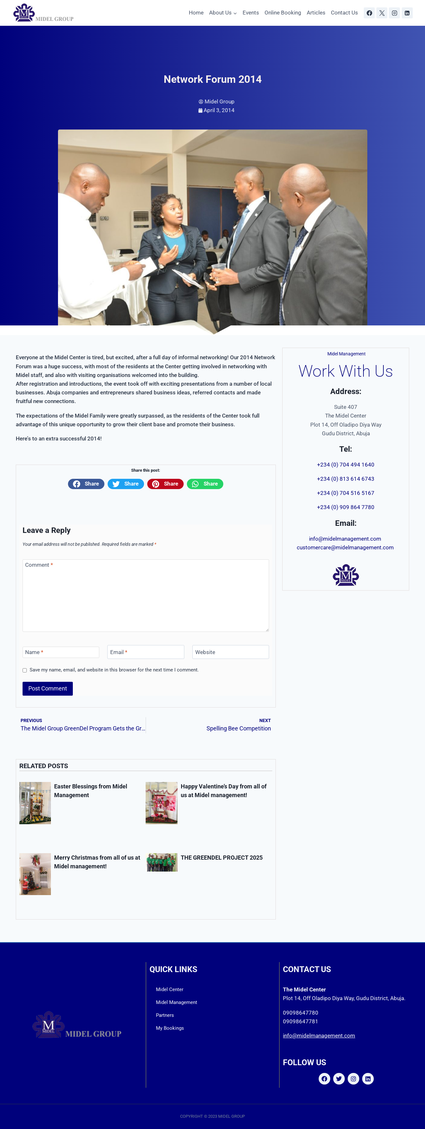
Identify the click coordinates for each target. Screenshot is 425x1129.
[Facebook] (369, 12)
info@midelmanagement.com (345, 539)
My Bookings (170, 1028)
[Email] (145, 652)
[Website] (230, 652)
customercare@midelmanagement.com (346, 547)
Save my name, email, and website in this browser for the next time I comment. (114, 670)
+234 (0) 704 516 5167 (345, 493)
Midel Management (176, 1002)
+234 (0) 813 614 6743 (345, 479)
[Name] (61, 652)
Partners (165, 1015)
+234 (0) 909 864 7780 (345, 507)
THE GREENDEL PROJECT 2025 (222, 857)
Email (118, 652)
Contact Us (344, 12)
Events (251, 12)
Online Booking (283, 12)
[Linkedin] (407, 12)
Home (196, 12)
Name (34, 652)
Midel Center (169, 989)
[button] (86, 484)
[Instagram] (394, 12)
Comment (39, 565)
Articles (316, 12)
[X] (381, 12)
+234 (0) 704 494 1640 (345, 464)
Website (205, 652)
